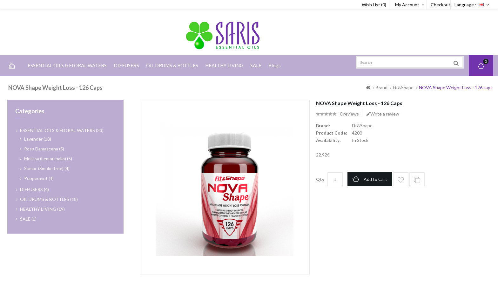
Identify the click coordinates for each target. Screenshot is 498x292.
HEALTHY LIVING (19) (42, 209)
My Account (407, 4)
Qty (320, 179)
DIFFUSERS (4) (34, 189)
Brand (381, 87)
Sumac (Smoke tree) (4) (47, 168)
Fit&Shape (403, 87)
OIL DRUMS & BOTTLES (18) (49, 199)
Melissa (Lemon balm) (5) (48, 158)
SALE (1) (28, 219)
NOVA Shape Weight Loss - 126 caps (456, 87)
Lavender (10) (37, 139)
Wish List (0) (374, 4)
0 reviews (349, 113)
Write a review (383, 113)
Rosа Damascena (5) (44, 148)
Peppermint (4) (39, 178)
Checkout (440, 4)
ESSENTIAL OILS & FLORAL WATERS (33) (62, 130)
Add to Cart (375, 179)
